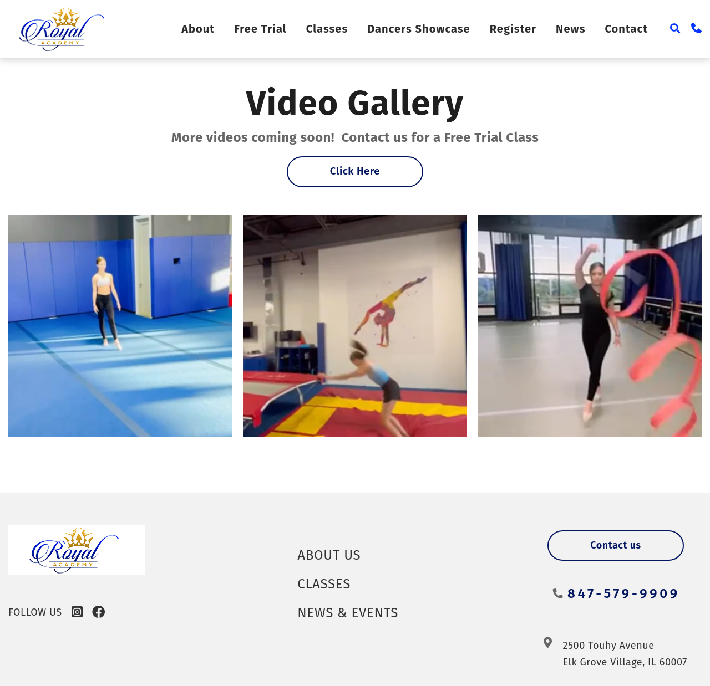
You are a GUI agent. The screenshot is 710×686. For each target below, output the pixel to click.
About (212, 29)
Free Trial (275, 29)
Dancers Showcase (427, 29)
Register (517, 29)
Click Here (355, 171)
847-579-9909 (621, 593)
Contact (627, 29)
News (573, 29)
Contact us (615, 545)
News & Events (352, 612)
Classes (340, 29)
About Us (332, 554)
